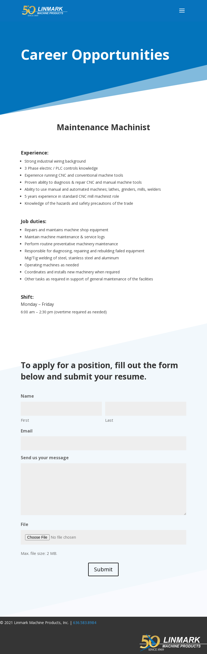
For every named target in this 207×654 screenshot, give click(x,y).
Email (27, 431)
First (25, 420)
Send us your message (45, 458)
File (24, 524)
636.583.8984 (84, 622)
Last (109, 420)
